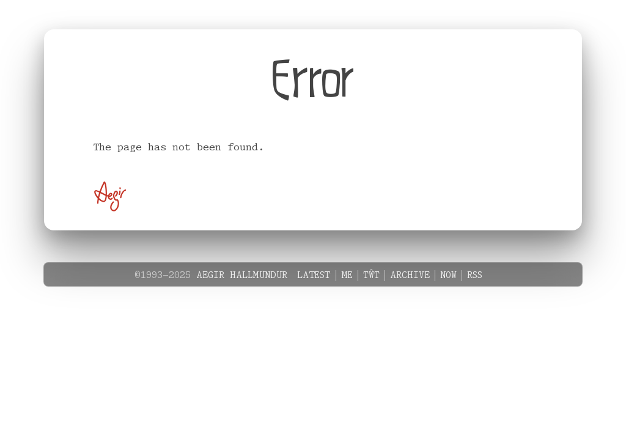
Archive (410, 275)
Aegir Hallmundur (241, 275)
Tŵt (371, 275)
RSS (474, 275)
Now (448, 275)
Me (347, 275)
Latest (314, 275)
